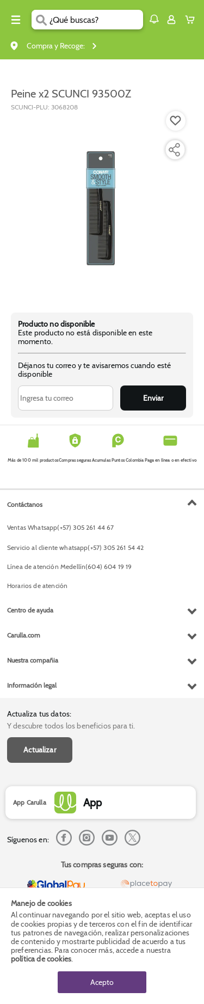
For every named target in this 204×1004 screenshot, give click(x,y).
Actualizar (39, 750)
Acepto (102, 982)
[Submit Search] (41, 19)
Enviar (153, 398)
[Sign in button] (171, 19)
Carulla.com (23, 635)
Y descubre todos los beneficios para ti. (71, 725)
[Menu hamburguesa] (15, 19)
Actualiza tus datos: (39, 713)
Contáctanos (24, 504)
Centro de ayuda (30, 610)
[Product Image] (101, 206)
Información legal (32, 685)
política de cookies (41, 959)
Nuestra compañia (32, 660)
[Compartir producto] (174, 150)
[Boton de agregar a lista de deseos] (176, 121)
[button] (154, 19)
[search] (96, 19)
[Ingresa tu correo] (65, 398)
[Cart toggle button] (192, 19)
